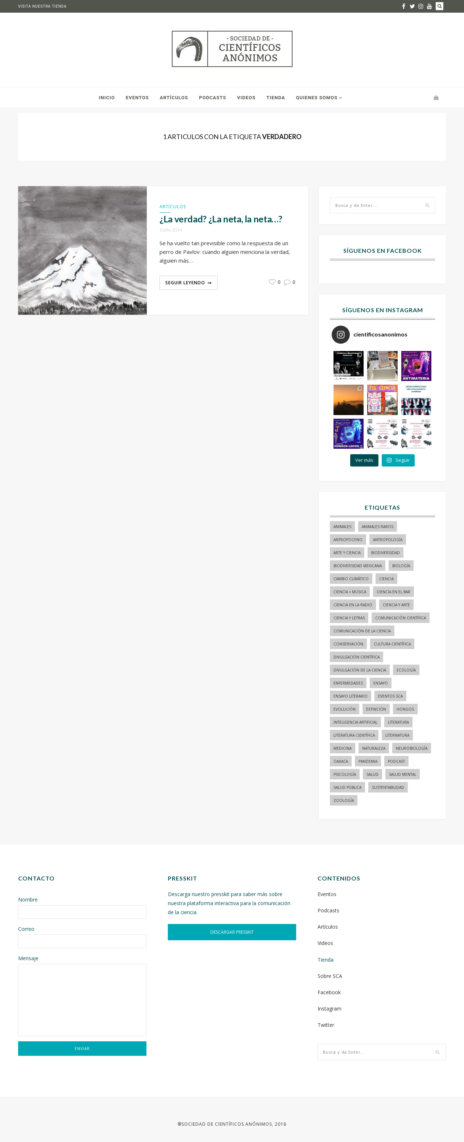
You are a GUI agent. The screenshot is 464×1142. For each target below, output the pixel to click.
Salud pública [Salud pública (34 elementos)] (347, 787)
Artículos (174, 97)
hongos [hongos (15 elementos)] (405, 709)
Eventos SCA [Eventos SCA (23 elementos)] (390, 696)
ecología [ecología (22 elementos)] (406, 670)
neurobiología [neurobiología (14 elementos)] (411, 748)
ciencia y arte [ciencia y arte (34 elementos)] (396, 604)
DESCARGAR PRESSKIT (232, 932)
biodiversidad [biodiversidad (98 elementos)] (385, 552)
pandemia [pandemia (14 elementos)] (368, 761)
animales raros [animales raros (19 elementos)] (377, 526)
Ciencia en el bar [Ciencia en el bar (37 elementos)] (393, 591)
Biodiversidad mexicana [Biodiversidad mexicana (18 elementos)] (358, 565)
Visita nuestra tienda (42, 6)
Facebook (329, 992)
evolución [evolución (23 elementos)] (345, 709)
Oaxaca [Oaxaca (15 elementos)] (341, 761)
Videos (246, 97)
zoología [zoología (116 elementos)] (344, 800)
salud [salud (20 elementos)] (372, 774)
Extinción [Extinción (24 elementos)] (376, 709)
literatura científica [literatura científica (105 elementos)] (354, 735)
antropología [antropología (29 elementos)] (387, 539)
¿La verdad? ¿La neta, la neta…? (221, 218)
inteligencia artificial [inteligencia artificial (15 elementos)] (355, 722)
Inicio (107, 97)
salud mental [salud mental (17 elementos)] (402, 774)
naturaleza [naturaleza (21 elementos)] (373, 748)
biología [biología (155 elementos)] (401, 565)
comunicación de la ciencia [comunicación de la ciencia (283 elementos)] (362, 630)
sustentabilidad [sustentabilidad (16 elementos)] (388, 787)
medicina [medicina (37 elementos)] (343, 748)
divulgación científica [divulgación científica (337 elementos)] (357, 657)
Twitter (326, 1024)
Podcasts (212, 97)
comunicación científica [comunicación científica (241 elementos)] (400, 617)
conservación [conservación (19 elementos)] (348, 644)
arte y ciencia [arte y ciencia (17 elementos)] (347, 552)
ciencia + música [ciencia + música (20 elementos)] (350, 591)
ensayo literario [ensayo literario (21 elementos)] (351, 696)
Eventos (137, 97)
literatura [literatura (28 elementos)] (398, 722)
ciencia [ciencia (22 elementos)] (386, 578)
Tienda (275, 97)
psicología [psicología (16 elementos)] (345, 774)
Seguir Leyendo (185, 283)
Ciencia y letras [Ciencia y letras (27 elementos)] (349, 617)
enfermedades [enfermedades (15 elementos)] (348, 683)
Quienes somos (316, 97)
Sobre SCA (330, 975)
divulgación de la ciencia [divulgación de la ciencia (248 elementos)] (360, 670)
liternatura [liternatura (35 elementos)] (397, 735)
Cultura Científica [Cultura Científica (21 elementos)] (392, 644)
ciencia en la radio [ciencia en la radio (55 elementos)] (353, 604)
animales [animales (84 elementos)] (342, 526)
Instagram (329, 1008)
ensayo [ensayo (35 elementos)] (380, 683)
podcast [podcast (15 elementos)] (396, 761)
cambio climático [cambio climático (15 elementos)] (351, 578)
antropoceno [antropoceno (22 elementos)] (348, 539)
